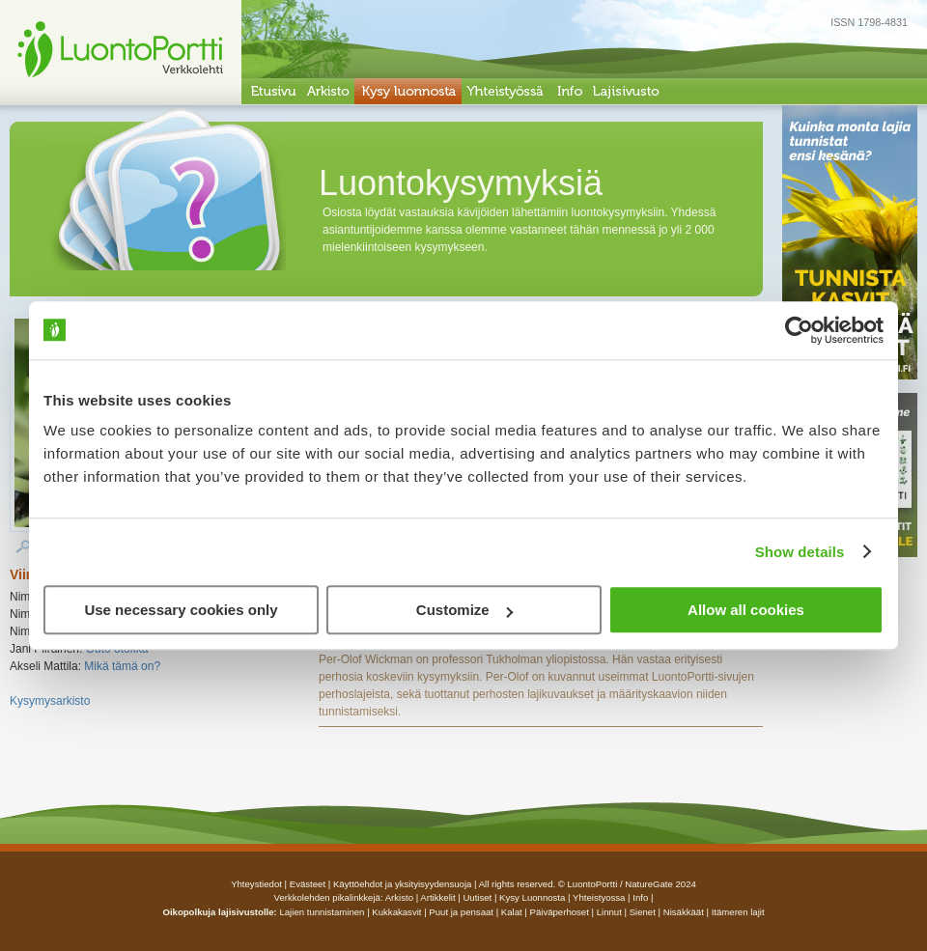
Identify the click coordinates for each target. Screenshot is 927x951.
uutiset (477, 897)
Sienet (643, 912)
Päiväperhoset (559, 912)
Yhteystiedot (256, 884)
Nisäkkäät (683, 912)
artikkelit (437, 897)
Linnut (609, 912)
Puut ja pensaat (461, 912)
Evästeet (307, 884)
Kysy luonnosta (532, 897)
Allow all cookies (746, 609)
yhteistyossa (599, 897)
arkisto (399, 897)
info (640, 897)
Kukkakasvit (396, 912)
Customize (464, 609)
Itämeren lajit (738, 912)
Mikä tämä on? (122, 666)
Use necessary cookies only (180, 609)
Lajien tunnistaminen (321, 912)
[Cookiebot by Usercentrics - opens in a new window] (799, 330)
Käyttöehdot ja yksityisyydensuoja (402, 884)
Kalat (511, 912)
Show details (800, 552)
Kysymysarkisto (50, 701)
